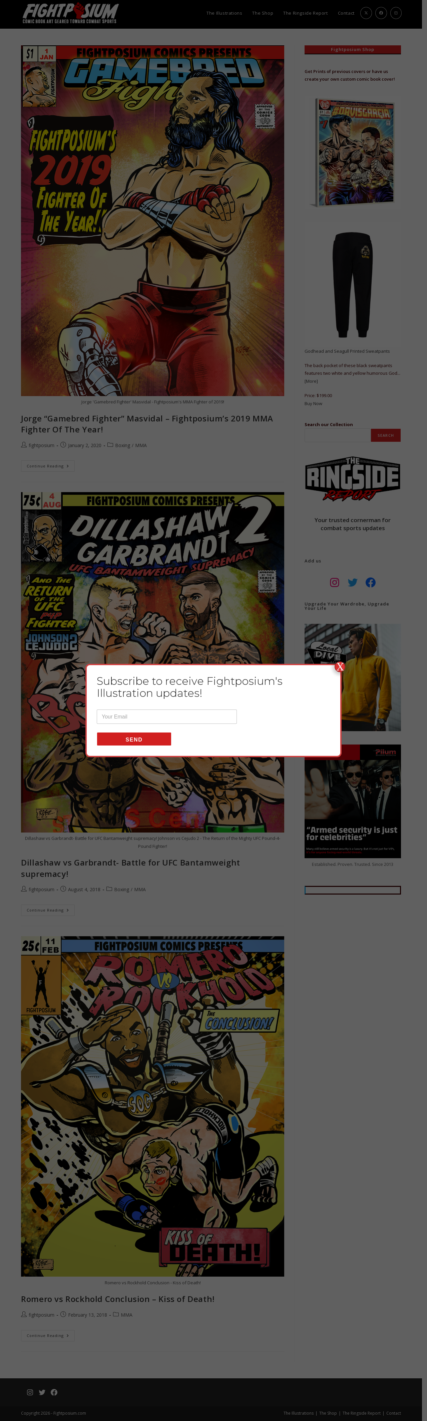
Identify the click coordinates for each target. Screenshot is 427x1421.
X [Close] (340, 666)
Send (134, 740)
